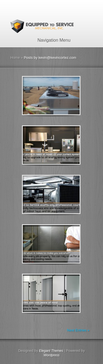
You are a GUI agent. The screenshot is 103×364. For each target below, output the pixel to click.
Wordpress (51, 355)
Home (15, 58)
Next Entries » (78, 330)
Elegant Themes (51, 351)
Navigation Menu (50, 40)
